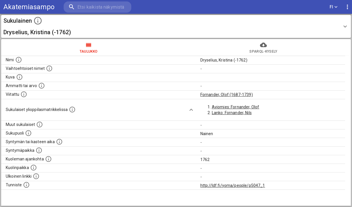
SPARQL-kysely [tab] (263, 47)
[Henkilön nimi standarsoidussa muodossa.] (18, 59)
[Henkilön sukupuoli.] (28, 133)
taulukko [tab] (88, 47)
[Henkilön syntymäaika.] (59, 141)
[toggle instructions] (37, 20)
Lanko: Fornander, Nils (232, 112)
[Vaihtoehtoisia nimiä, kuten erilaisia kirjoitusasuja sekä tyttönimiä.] (49, 68)
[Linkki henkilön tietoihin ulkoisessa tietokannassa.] (36, 176)
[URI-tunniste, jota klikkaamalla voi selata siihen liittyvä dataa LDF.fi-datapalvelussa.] (26, 184)
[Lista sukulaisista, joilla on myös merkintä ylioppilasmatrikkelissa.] (72, 109)
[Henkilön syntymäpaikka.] (39, 150)
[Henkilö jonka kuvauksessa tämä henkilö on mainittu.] (23, 94)
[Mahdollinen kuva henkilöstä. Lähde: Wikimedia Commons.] (19, 77)
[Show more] (191, 109)
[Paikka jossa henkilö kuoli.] (33, 167)
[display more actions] (347, 7)
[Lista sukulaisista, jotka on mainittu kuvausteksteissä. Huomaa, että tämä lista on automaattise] (39, 124)
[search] (97, 7)
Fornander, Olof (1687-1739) (226, 94)
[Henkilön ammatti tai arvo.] (41, 85)
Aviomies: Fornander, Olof (235, 107)
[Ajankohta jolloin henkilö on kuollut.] (48, 159)
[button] (176, 26)
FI (334, 7)
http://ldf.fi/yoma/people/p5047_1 (232, 185)
